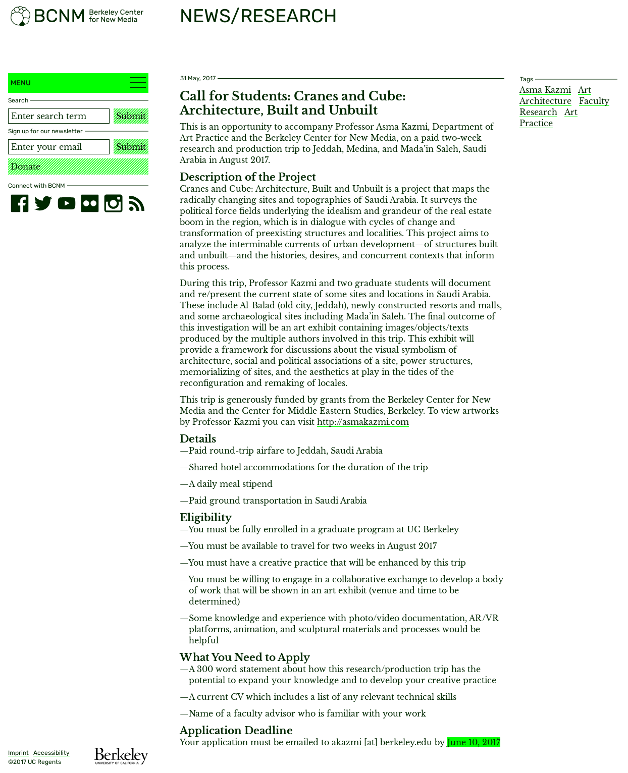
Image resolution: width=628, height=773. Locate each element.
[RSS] (136, 203)
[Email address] (59, 146)
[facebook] (19, 203)
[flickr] (89, 203)
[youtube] (66, 203)
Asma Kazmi (545, 90)
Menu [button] (78, 82)
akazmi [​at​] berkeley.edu (382, 742)
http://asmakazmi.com (363, 422)
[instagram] (113, 203)
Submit (131, 116)
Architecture (545, 101)
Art (584, 90)
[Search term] (59, 116)
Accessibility (51, 752)
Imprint (18, 752)
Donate (25, 166)
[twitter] (43, 203)
